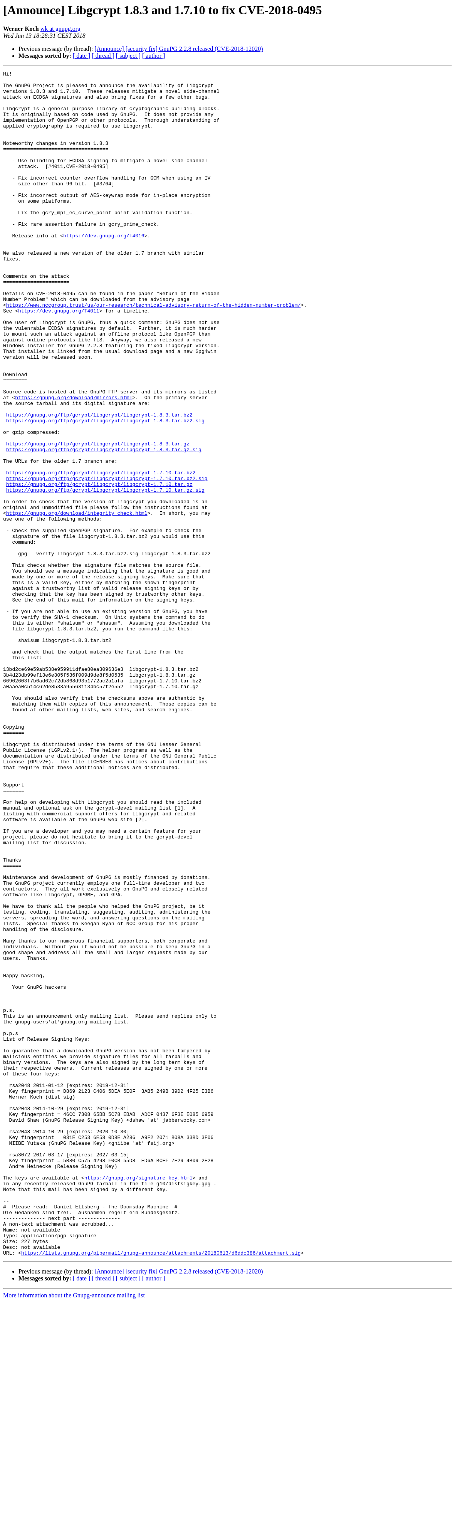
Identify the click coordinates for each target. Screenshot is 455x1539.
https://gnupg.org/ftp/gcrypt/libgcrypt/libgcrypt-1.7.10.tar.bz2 (100, 553)
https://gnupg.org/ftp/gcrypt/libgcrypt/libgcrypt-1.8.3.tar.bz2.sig (105, 490)
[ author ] (153, 55)
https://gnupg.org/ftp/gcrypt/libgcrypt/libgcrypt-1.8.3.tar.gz (98, 518)
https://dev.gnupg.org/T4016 (103, 268)
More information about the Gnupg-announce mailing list (74, 1532)
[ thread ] (103, 55)
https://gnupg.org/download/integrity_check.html (77, 601)
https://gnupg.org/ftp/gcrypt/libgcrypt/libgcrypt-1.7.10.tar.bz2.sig (107, 560)
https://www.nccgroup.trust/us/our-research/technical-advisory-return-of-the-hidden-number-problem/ (153, 352)
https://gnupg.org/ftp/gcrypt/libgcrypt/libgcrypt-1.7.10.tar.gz (99, 567)
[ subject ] (128, 55)
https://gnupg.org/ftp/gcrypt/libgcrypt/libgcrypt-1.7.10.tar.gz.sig (105, 574)
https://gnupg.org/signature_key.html (138, 1399)
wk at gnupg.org (60, 28)
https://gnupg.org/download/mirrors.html (73, 463)
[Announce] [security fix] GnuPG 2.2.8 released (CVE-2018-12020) (178, 48)
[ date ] (81, 55)
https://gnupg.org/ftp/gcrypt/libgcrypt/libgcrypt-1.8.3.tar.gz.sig (103, 525)
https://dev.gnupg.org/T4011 (58, 359)
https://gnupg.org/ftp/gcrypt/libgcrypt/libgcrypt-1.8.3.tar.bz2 (99, 484)
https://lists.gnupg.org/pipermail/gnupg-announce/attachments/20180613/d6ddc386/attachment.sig (161, 1489)
